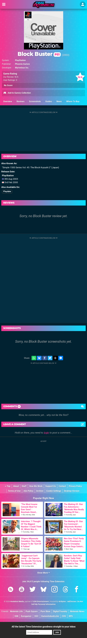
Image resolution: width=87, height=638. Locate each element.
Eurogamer (26, 616)
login (46, 432)
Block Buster (39, 54)
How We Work (36, 486)
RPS (71, 616)
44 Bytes (62, 601)
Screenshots (35, 101)
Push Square (32, 611)
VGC (36, 616)
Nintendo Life (16, 611)
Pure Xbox (45, 611)
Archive (39, 491)
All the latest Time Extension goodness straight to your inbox (43, 626)
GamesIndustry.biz (50, 616)
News (59, 101)
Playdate (7, 191)
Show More (43, 573)
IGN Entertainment (41, 601)
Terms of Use (14, 491)
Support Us (50, 486)
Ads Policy (28, 491)
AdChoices (71, 601)
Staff (24, 486)
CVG (64, 616)
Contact (62, 486)
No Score (8, 85)
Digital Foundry (60, 611)
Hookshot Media (17, 601)
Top (7, 486)
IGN (16, 616)
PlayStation (20, 60)
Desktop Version (71, 491)
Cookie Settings (53, 491)
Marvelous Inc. (22, 67)
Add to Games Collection (17, 93)
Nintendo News (77, 611)
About (16, 486)
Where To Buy (72, 101)
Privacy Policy (75, 486)
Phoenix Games (22, 64)
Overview (7, 101)
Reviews (20, 101)
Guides (48, 101)
